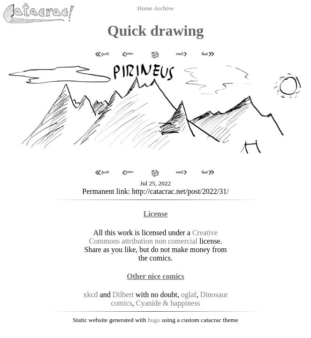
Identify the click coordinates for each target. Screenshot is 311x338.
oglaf (189, 295)
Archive (164, 8)
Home (145, 8)
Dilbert (123, 295)
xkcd (90, 295)
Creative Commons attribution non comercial (153, 237)
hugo (154, 319)
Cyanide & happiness (168, 303)
